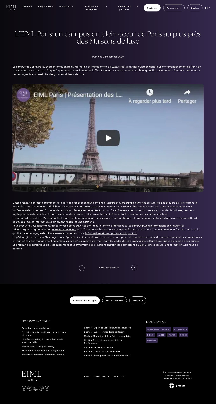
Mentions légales (102, 376)
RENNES (152, 340)
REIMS (183, 334)
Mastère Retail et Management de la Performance (103, 341)
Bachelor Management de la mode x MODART (107, 355)
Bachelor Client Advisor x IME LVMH (102, 351)
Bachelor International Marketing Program (43, 350)
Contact (88, 376)
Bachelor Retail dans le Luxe (98, 347)
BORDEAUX (180, 329)
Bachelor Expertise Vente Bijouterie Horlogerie (107, 327)
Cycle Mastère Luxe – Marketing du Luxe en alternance (44, 333)
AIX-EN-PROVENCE (158, 329)
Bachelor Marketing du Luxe (36, 327)
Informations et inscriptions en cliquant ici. (111, 233)
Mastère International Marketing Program (43, 354)
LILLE (150, 334)
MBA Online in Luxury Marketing (38, 346)
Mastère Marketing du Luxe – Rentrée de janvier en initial (42, 340)
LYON (161, 334)
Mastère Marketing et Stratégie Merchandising (107, 335)
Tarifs (116, 376)
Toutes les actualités (108, 267)
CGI (123, 376)
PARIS (172, 334)
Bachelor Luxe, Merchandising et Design (104, 331)
